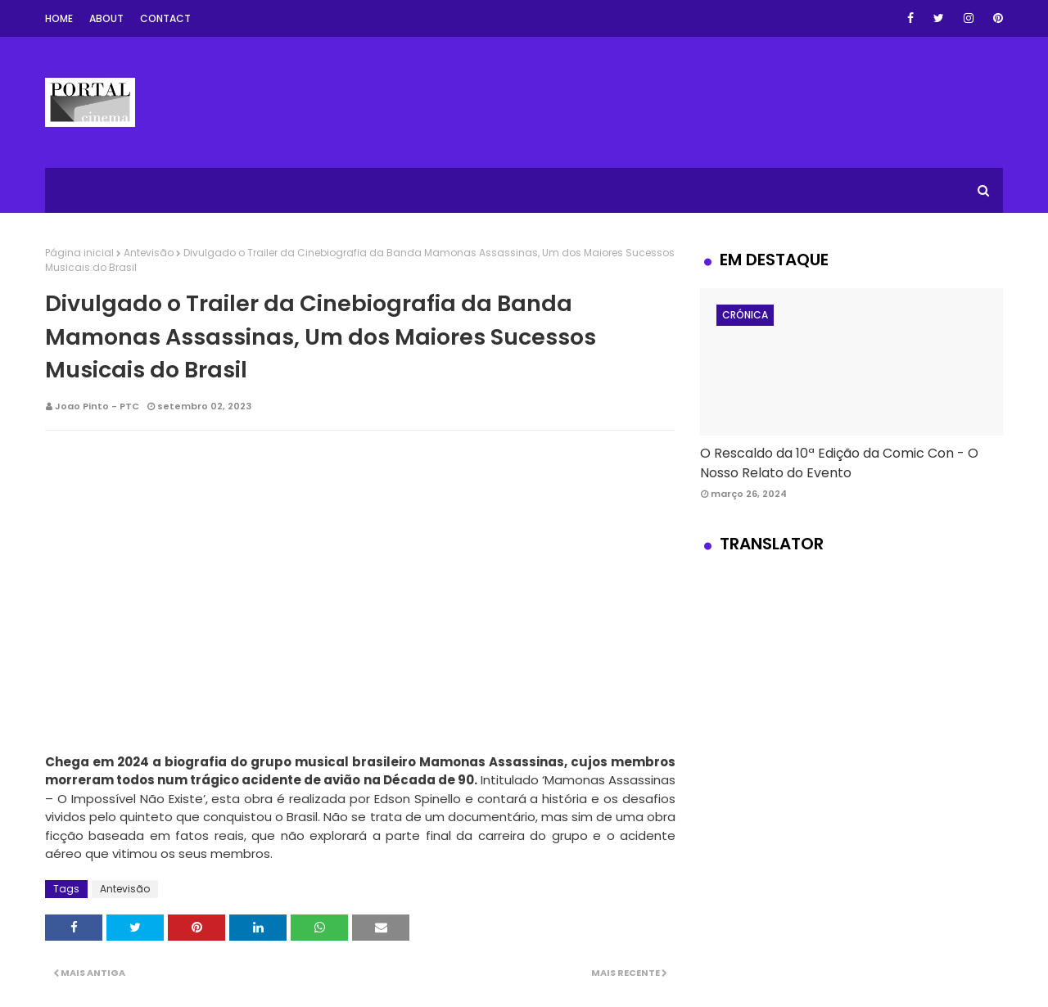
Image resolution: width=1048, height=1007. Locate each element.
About (106, 18)
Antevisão (149, 253)
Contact (165, 18)
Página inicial (79, 253)
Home (59, 18)
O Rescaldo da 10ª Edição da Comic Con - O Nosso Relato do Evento (839, 463)
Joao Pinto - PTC (97, 406)
